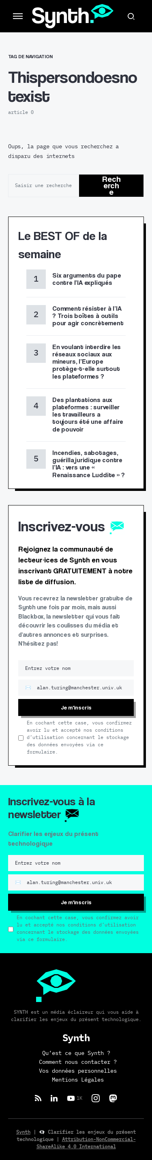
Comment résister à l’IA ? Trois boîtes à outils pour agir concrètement (88, 316)
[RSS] (38, 1098)
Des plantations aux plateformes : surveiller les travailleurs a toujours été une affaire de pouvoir (87, 414)
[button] (18, 16)
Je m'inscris (76, 707)
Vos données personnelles (78, 1071)
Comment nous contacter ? (78, 1062)
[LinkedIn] (54, 1098)
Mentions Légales (78, 1080)
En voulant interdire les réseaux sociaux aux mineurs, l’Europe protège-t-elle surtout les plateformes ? (86, 361)
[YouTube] (74, 1098)
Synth (23, 1132)
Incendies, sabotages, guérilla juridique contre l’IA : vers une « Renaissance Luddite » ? (88, 464)
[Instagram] (96, 1098)
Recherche (111, 185)
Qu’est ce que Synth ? (76, 1053)
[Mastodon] (113, 1098)
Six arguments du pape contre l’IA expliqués (86, 279)
